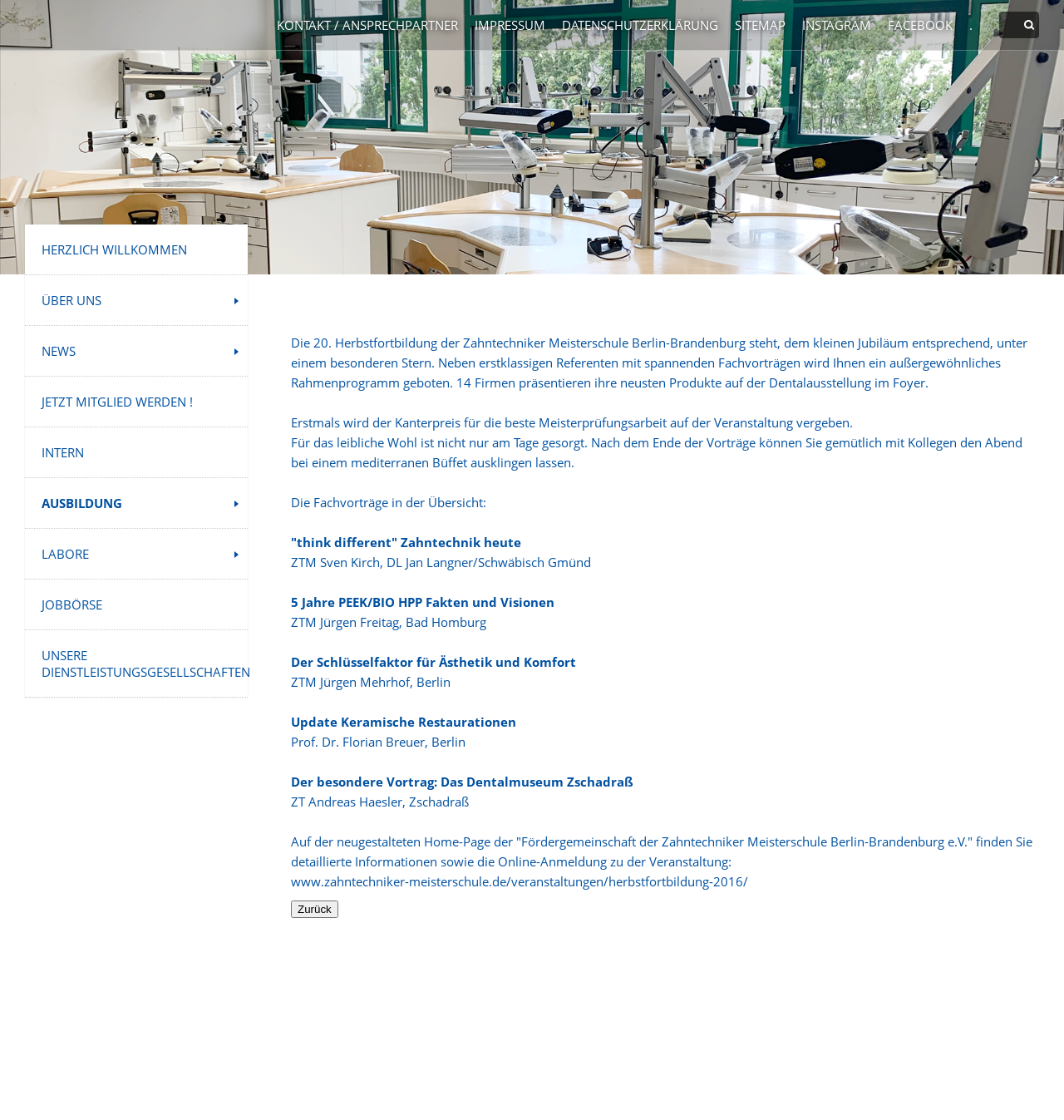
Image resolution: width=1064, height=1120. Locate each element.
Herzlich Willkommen (114, 249)
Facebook (920, 25)
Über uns (71, 300)
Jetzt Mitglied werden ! (117, 401)
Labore (65, 553)
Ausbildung (82, 503)
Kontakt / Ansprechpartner (367, 25)
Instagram (836, 25)
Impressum (510, 25)
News (59, 351)
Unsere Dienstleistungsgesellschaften (145, 663)
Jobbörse (72, 604)
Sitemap (760, 25)
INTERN (63, 452)
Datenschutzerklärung (640, 25)
